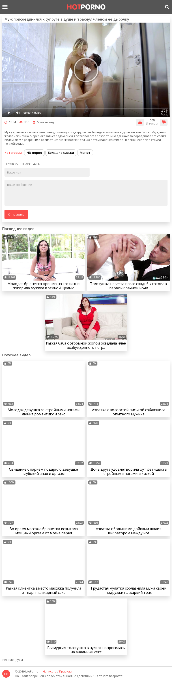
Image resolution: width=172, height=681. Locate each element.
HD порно (34, 152)
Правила (65, 671)
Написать (50, 671)
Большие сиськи (61, 152)
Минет (85, 152)
